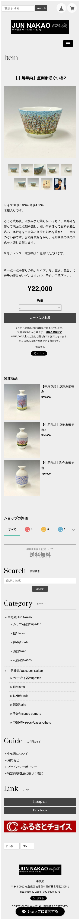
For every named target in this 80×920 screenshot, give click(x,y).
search (41, 8)
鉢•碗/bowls (21, 642)
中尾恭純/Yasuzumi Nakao (25, 670)
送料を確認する (54, 332)
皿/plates (19, 633)
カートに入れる (40, 317)
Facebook (40, 810)
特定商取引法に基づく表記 (25, 773)
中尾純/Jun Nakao (20, 617)
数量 (40, 300)
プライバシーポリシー (22, 766)
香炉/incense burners (27, 713)
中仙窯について (17, 753)
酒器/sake (19, 651)
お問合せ (13, 760)
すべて (12, 529)
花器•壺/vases (22, 660)
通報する (40, 347)
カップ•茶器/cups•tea (27, 624)
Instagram (40, 802)
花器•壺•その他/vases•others (32, 722)
